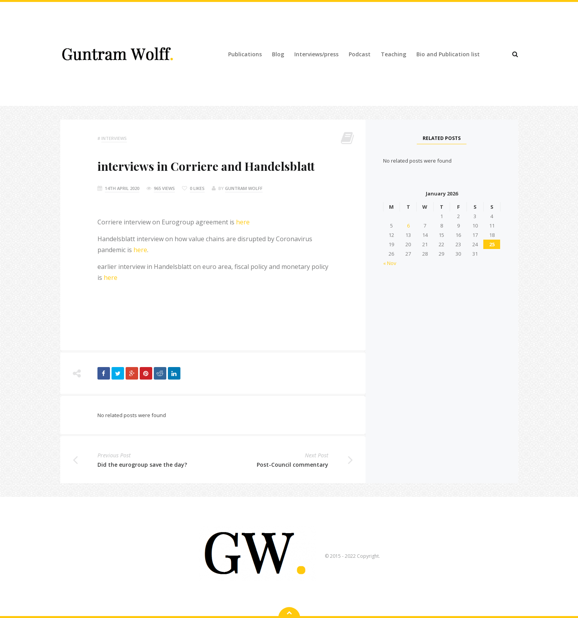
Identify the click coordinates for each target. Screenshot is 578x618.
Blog (278, 54)
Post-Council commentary (292, 464)
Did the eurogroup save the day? (142, 464)
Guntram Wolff (244, 188)
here (243, 222)
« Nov (389, 263)
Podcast (360, 54)
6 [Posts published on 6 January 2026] (408, 225)
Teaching (393, 54)
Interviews (114, 138)
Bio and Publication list (448, 54)
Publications (245, 54)
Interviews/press (316, 54)
